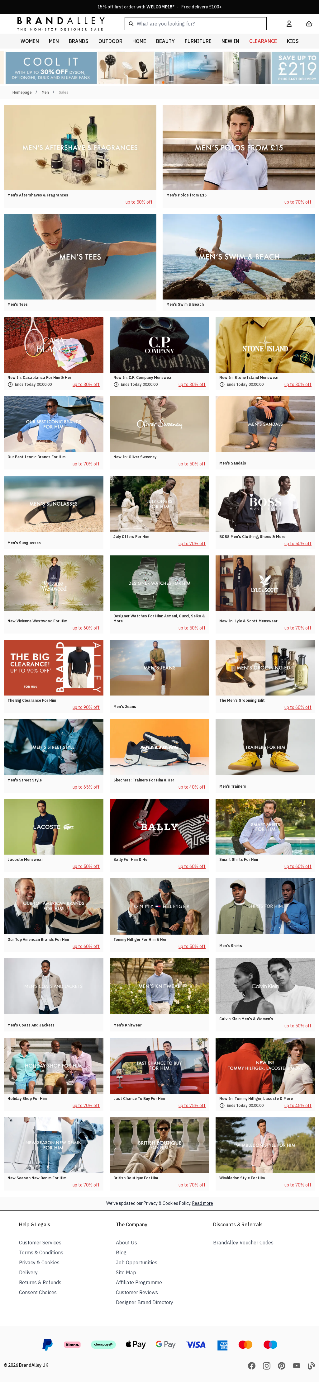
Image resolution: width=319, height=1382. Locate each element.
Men (45, 92)
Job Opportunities (136, 1262)
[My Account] (289, 24)
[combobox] (196, 23)
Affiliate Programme (139, 1282)
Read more (202, 1203)
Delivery (28, 1272)
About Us (126, 1242)
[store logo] (56, 24)
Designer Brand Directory (144, 1302)
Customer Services (40, 1242)
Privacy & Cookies (39, 1262)
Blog (121, 1252)
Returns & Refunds (40, 1282)
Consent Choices (38, 1292)
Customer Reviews (137, 1292)
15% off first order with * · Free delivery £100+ (160, 7)
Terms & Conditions (41, 1252)
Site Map (126, 1272)
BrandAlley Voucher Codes (243, 1242)
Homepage (22, 92)
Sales (63, 92)
